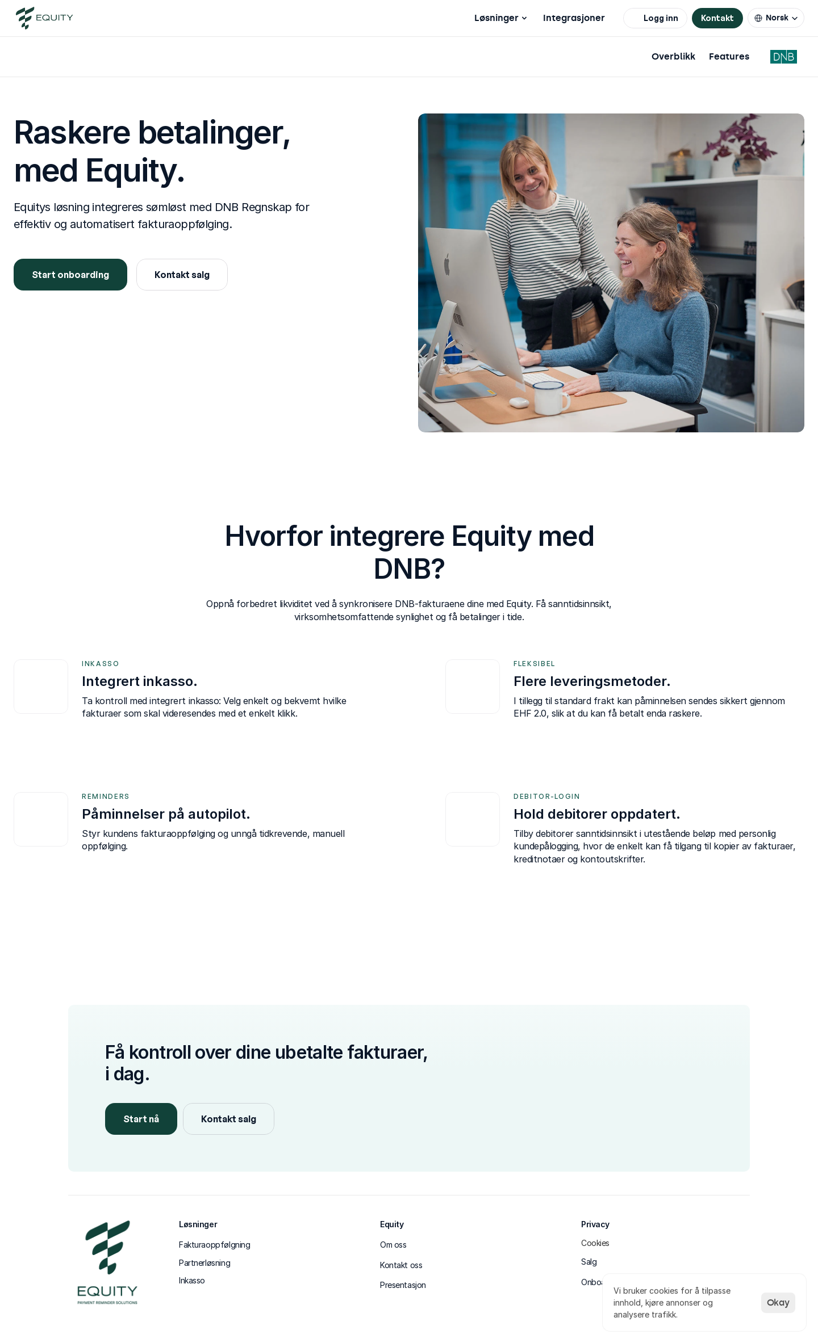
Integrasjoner (574, 17)
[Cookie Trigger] (595, 1243)
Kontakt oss (401, 1265)
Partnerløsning (204, 1263)
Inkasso (192, 1280)
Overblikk (673, 56)
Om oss (393, 1244)
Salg (588, 1261)
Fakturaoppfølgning (214, 1244)
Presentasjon (403, 1285)
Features (729, 56)
